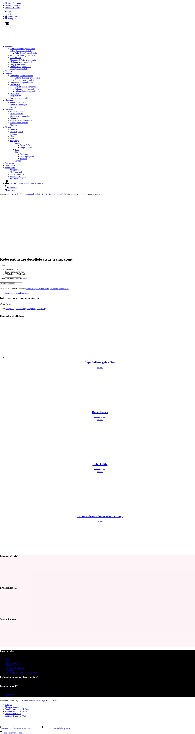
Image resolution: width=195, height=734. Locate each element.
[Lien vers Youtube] (12, 7)
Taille (2, 278)
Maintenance (37, 700)
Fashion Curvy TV (12, 694)
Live (7, 696)
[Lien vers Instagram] (13, 5)
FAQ (7, 661)
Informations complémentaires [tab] (17, 293)
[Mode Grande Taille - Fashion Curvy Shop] (18, 42)
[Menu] (10, 190)
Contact (8, 666)
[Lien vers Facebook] (13, 3)
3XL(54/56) (21, 309)
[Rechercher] (11, 188)
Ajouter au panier (7, 284)
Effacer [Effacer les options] (24, 278)
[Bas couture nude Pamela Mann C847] (21, 728)
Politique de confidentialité (16, 670)
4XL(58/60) (31, 309)
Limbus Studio (52, 700)
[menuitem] (100, 12)
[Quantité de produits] (11, 281)
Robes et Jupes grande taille (37, 289)
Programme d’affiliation (14, 668)
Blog (7, 659)
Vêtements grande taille (59, 289)
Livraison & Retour (13, 663)
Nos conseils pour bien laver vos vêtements (22, 672)
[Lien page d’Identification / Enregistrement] (24, 183)
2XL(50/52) (10, 309)
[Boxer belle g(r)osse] (56, 728)
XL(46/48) (41, 309)
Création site (25, 700)
